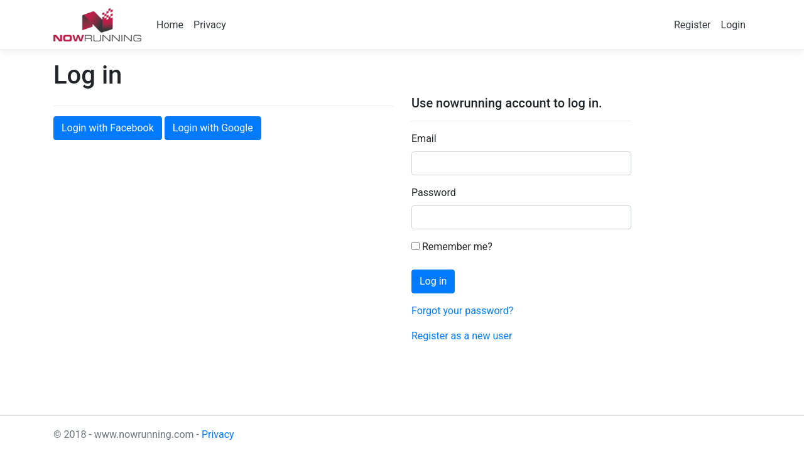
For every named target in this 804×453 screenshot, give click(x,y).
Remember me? (451, 247)
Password (433, 193)
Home (169, 25)
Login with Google (213, 128)
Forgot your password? (462, 311)
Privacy (209, 25)
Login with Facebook (108, 128)
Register (692, 25)
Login (733, 25)
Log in (433, 281)
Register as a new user (461, 336)
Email (424, 139)
